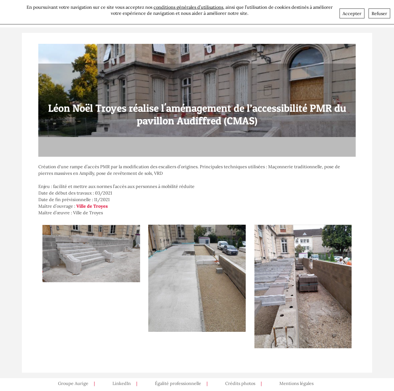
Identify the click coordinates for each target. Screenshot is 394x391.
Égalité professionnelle (178, 383)
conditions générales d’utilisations (188, 7)
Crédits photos (240, 383)
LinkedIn (121, 383)
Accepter (352, 13)
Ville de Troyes (92, 206)
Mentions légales (296, 383)
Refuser (379, 13)
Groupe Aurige (73, 383)
